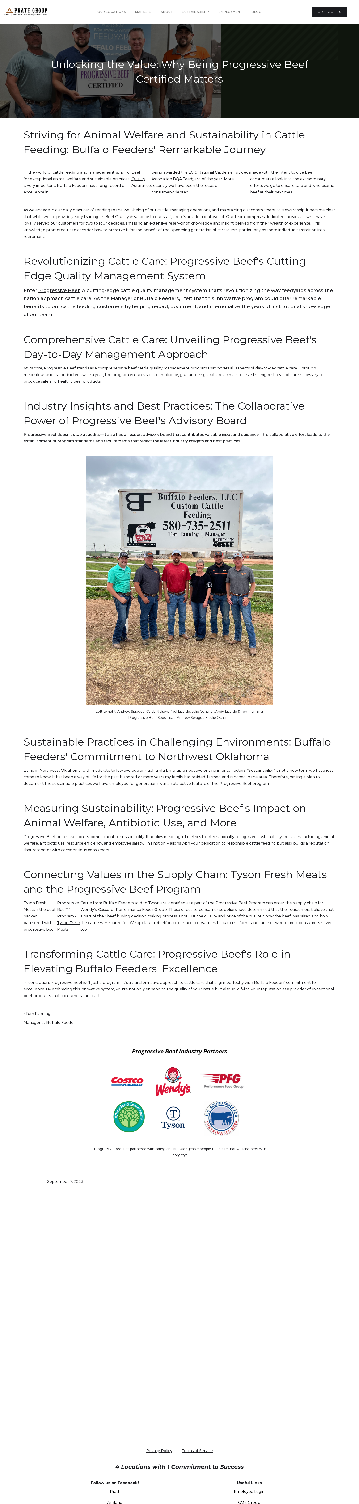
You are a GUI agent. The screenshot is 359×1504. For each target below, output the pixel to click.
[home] (37, 12)
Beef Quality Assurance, (141, 179)
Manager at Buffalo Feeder (49, 1022)
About (167, 11)
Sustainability (195, 11)
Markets (143, 11)
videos (244, 172)
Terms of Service (197, 1451)
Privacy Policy (159, 1451)
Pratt (115, 1491)
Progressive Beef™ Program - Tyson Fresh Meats (68, 916)
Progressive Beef (59, 290)
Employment (230, 11)
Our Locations (111, 11)
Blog (257, 11)
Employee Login (249, 1491)
